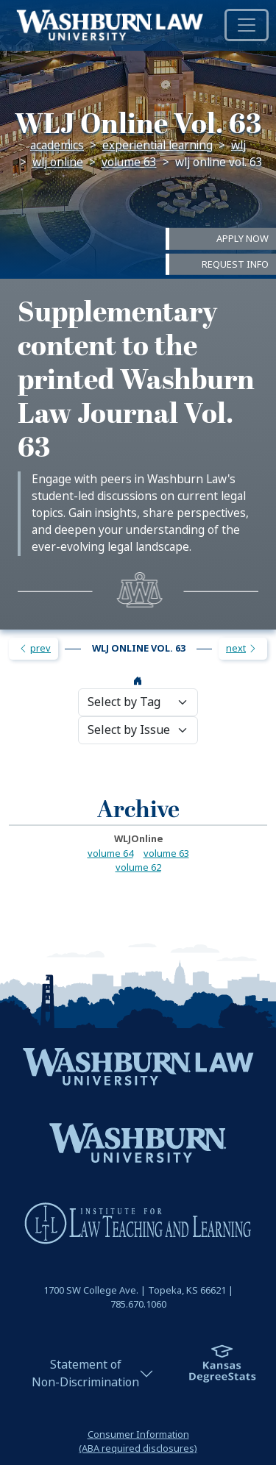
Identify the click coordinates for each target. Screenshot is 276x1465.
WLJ (238, 146)
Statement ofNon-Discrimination (85, 1373)
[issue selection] (138, 730)
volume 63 (129, 162)
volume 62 (138, 867)
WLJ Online (57, 162)
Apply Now (242, 239)
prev (34, 648)
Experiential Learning (157, 146)
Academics (57, 146)
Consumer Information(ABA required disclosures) (138, 1441)
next (242, 648)
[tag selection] (138, 702)
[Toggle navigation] (246, 25)
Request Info (235, 264)
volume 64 (110, 853)
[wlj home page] (138, 681)
